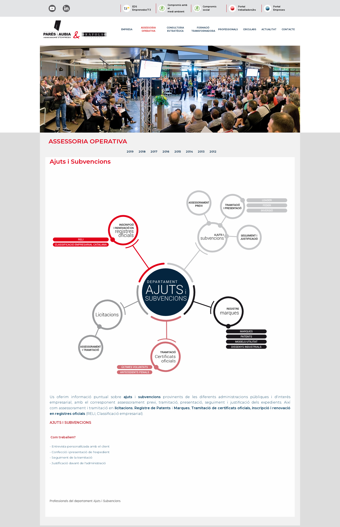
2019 (130, 151)
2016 (165, 151)
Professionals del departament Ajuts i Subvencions (85, 501)
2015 (177, 151)
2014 (189, 151)
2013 (201, 151)
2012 (212, 151)
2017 (153, 151)
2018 (142, 151)
